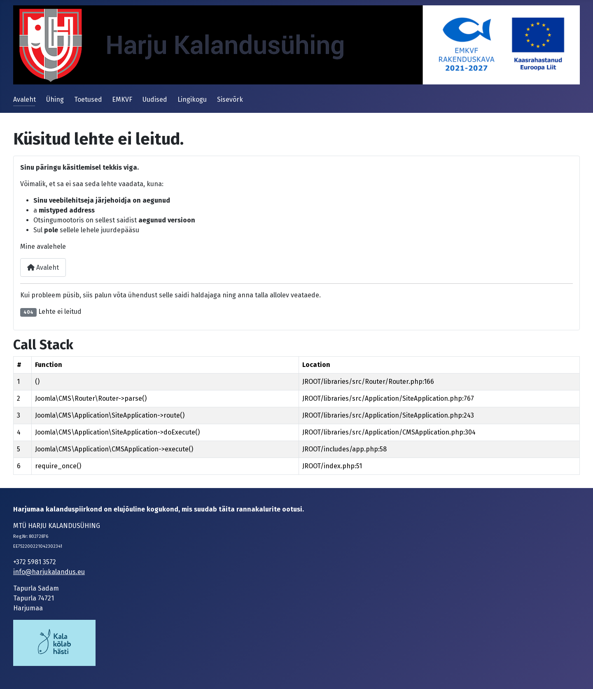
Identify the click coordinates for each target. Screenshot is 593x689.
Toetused (88, 99)
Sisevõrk (230, 99)
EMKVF (122, 99)
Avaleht (24, 99)
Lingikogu (192, 99)
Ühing (55, 99)
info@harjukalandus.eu (49, 572)
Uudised (154, 99)
